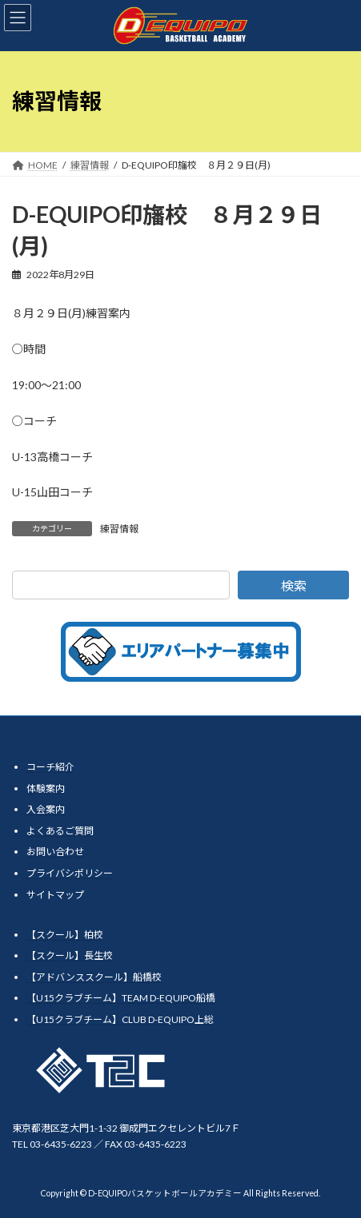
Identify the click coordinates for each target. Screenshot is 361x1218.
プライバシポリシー (69, 873)
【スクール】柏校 (64, 935)
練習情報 (119, 529)
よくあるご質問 (60, 831)
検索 (294, 585)
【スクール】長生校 (69, 955)
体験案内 (45, 788)
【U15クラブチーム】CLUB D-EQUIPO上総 (120, 1019)
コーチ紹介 (50, 767)
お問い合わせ (55, 852)
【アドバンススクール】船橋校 (94, 977)
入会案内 (45, 809)
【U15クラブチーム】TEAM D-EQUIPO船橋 (120, 998)
